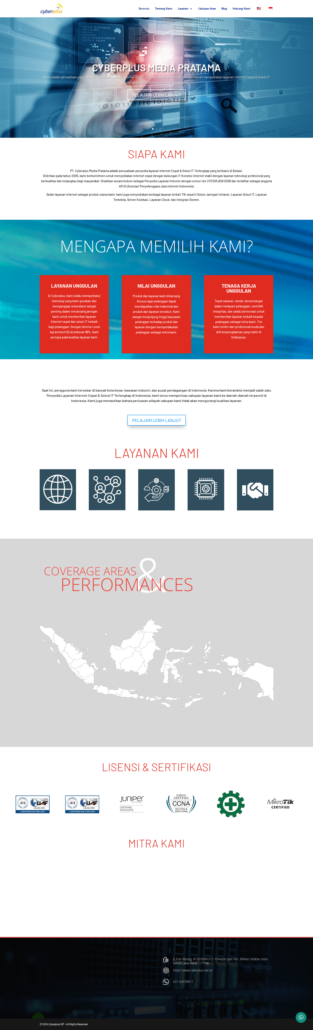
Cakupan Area (207, 8)
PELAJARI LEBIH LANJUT (156, 94)
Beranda (144, 8)
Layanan (183, 8)
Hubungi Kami (241, 8)
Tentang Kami (163, 8)
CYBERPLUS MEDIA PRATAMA (156, 67)
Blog (224, 8)
